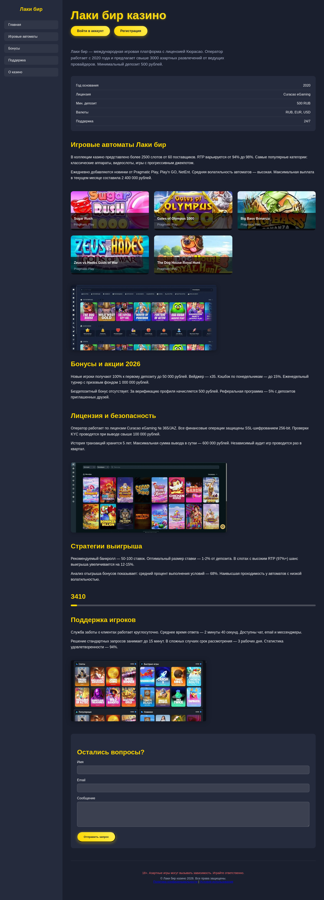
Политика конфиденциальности (175, 881)
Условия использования (216, 881)
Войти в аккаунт (90, 31)
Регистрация (130, 31)
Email (81, 780)
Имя (80, 762)
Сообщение (86, 798)
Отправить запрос (96, 836)
